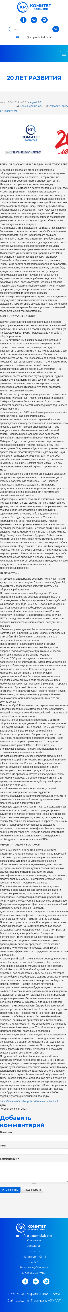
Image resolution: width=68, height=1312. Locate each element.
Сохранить (10, 1189)
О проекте (34, 1240)
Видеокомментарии (34, 1273)
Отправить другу (56, 106)
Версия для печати (29, 106)
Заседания (34, 1245)
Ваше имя (6, 1132)
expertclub (36, 102)
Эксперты (34, 1251)
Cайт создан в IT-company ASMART (34, 1300)
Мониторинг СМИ (34, 1256)
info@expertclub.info (36, 37)
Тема (3, 1145)
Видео (34, 1262)
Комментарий (9, 1159)
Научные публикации (34, 1267)
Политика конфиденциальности (34, 1294)
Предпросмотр (32, 1189)
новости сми (11, 110)
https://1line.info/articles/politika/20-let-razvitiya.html (29, 1101)
